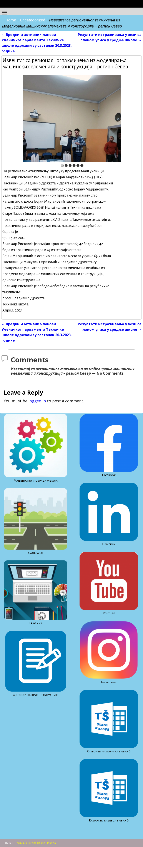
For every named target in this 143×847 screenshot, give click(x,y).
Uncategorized (32, 20)
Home (10, 20)
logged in (37, 400)
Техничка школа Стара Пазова (35, 843)
